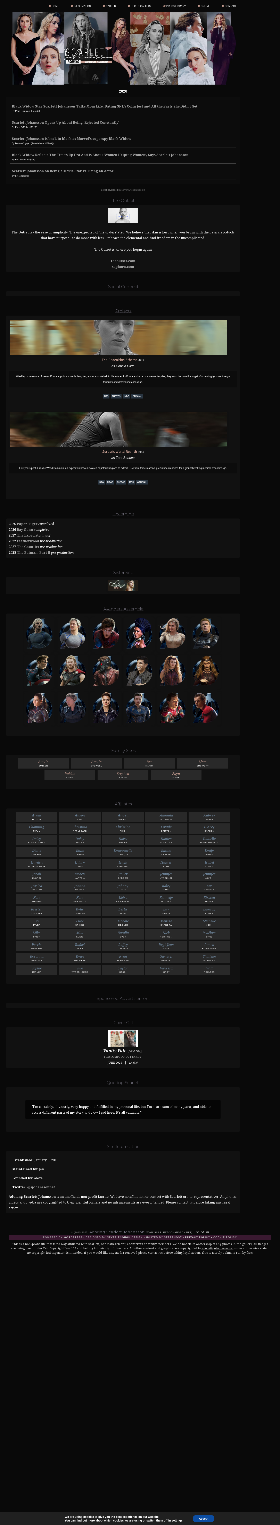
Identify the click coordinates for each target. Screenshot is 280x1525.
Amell (70, 775)
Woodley (209, 957)
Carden (209, 828)
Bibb (123, 910)
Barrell (209, 887)
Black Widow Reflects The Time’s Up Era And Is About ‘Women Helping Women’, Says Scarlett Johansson (100, 155)
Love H (209, 875)
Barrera (166, 922)
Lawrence (166, 875)
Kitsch (123, 969)
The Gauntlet (28, 547)
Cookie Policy (225, 1237)
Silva (80, 946)
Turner (37, 969)
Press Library (176, 6)
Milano (123, 816)
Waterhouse (80, 969)
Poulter (209, 969)
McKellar (166, 840)
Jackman (123, 863)
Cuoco (166, 887)
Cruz (209, 934)
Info (106, 396)
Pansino (37, 957)
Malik (176, 775)
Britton (166, 828)
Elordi (37, 875)
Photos (116, 396)
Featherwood (28, 541)
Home (55, 6)
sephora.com (123, 266)
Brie (80, 816)
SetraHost (173, 1237)
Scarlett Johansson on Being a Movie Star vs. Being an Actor (63, 171)
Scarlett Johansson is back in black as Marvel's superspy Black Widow (71, 138)
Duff (80, 863)
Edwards (37, 946)
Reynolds (123, 957)
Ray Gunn (25, 529)
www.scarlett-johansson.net (169, 1232)
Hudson (37, 899)
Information (82, 6)
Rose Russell (209, 840)
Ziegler (123, 922)
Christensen (37, 863)
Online (205, 6)
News (110, 482)
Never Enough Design (133, 190)
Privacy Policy (197, 1237)
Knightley (123, 899)
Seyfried (166, 816)
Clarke (166, 852)
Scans (134, 1051)
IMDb (126, 396)
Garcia (80, 887)
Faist (37, 934)
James (166, 910)
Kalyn (123, 775)
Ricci (123, 828)
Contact (230, 6)
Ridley (80, 840)
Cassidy (123, 946)
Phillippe (80, 957)
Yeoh (209, 922)
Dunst (209, 899)
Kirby (166, 969)
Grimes (80, 922)
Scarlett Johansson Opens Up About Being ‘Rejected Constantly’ (65, 122)
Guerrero (37, 852)
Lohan (209, 910)
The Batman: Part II (33, 552)
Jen (41, 1169)
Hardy (149, 763)
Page (166, 946)
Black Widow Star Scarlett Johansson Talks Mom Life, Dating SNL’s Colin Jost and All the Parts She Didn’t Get (104, 106)
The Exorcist (28, 535)
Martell (80, 875)
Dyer (123, 934)
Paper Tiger (27, 524)
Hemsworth (202, 763)
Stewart (37, 910)
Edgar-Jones (37, 840)
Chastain (37, 887)
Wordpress (73, 1237)
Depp (123, 887)
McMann (166, 899)
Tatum (37, 828)
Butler (43, 763)
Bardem (123, 875)
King (166, 863)
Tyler (37, 922)
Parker (166, 957)
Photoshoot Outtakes (122, 1057)
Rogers (80, 910)
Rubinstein (209, 946)
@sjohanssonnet (41, 1187)
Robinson (166, 934)
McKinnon (80, 899)
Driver (37, 816)
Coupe (80, 852)
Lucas (209, 863)
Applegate (80, 828)
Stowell (96, 763)
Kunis (80, 934)
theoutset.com (123, 261)
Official (137, 396)
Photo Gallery (141, 6)
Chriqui (123, 852)
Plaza (209, 816)
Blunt (209, 852)
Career (111, 6)
